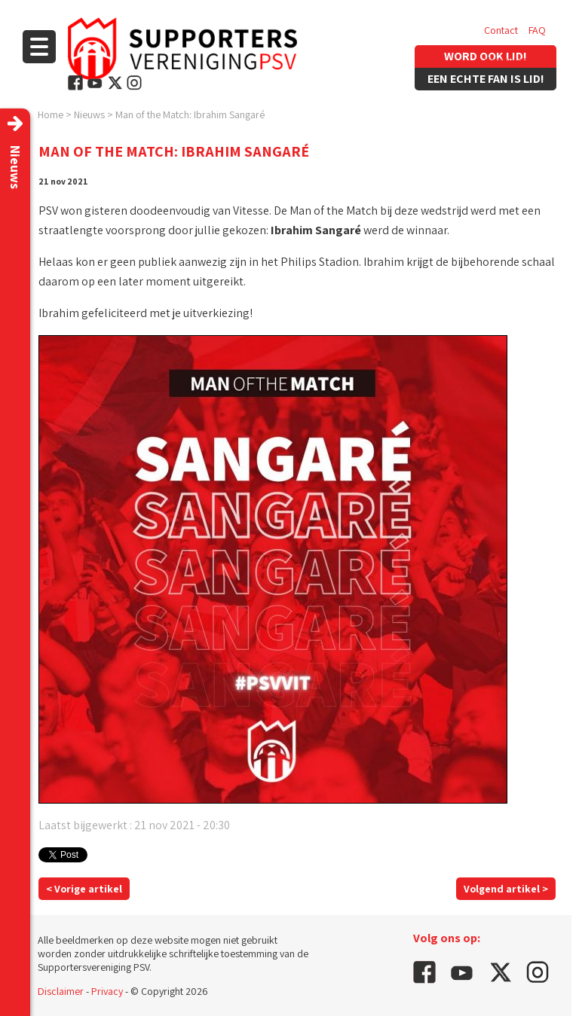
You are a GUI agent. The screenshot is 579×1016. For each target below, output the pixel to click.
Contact (501, 30)
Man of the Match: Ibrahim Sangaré (190, 114)
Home (50, 114)
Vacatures (505, 60)
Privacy (107, 991)
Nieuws (89, 114)
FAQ (537, 30)
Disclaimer (61, 991)
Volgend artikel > (506, 888)
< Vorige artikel (84, 888)
